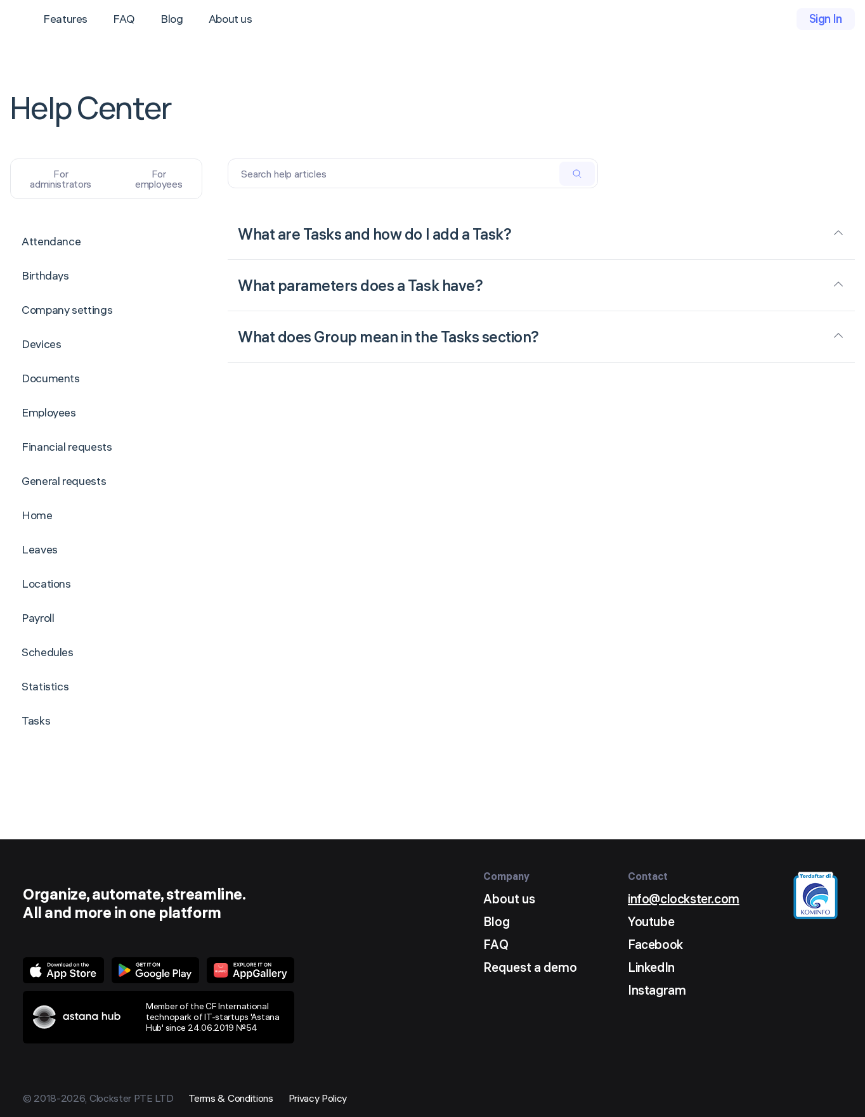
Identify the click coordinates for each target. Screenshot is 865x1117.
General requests (64, 481)
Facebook (655, 944)
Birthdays (45, 275)
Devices (41, 344)
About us (230, 18)
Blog (171, 18)
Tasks (36, 720)
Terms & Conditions (230, 1098)
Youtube (651, 921)
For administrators (60, 178)
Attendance (51, 241)
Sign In (825, 18)
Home (37, 515)
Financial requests (67, 446)
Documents (51, 378)
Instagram (657, 990)
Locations (46, 583)
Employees (49, 412)
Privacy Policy (318, 1098)
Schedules (48, 652)
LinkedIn (651, 967)
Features (65, 18)
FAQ (124, 18)
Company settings (67, 309)
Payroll (38, 617)
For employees (158, 178)
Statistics (45, 686)
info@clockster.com (683, 899)
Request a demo (530, 967)
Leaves (40, 549)
